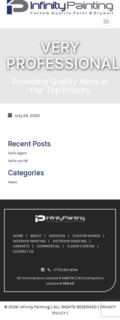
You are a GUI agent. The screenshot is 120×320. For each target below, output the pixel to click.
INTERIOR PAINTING (29, 241)
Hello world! (18, 161)
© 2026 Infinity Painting (27, 306)
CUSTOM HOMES (86, 236)
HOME (18, 236)
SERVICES (57, 236)
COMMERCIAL (48, 246)
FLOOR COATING (81, 246)
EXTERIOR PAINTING (70, 241)
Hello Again (17, 153)
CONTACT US (23, 251)
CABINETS (21, 246)
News (12, 182)
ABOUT (36, 236)
